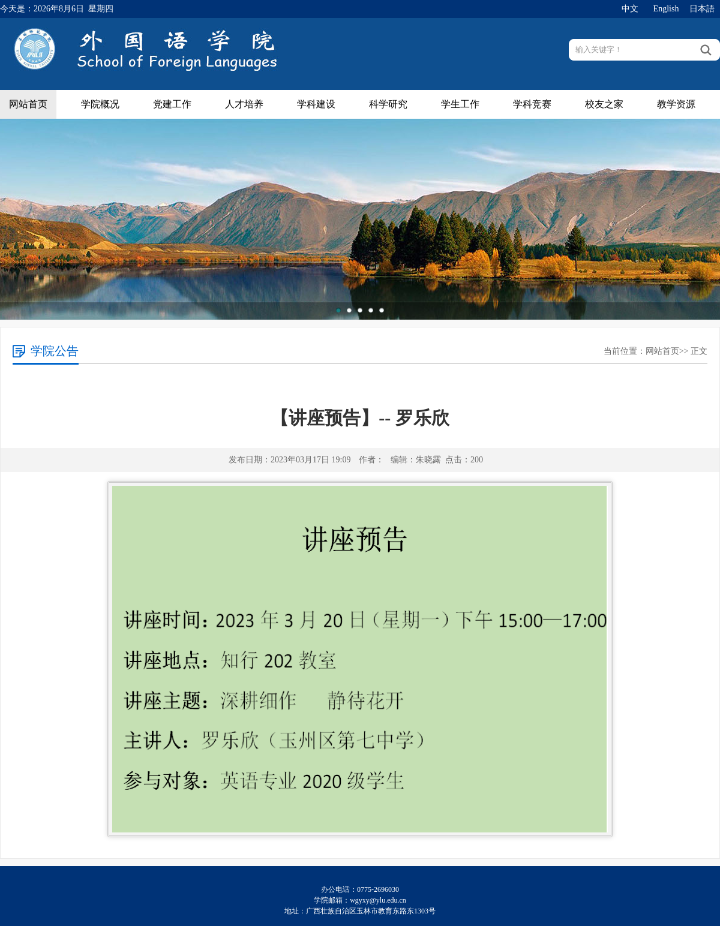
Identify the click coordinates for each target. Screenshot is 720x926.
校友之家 (604, 104)
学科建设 (316, 104)
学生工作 (460, 104)
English (666, 8)
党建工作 (172, 104)
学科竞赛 (532, 104)
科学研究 (388, 104)
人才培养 (244, 104)
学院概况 (100, 104)
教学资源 (676, 104)
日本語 (702, 8)
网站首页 (28, 104)
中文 (630, 8)
